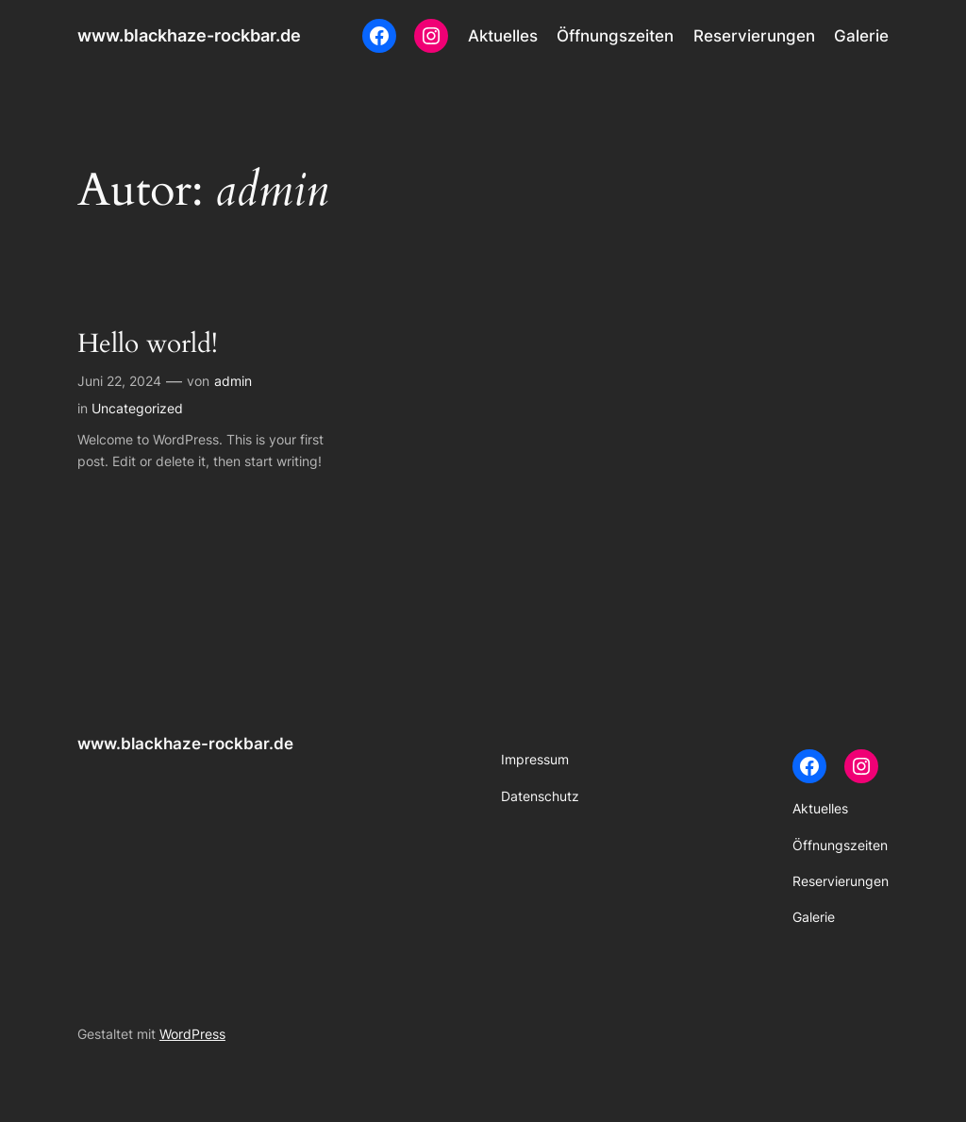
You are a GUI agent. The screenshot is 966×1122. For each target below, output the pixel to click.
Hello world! (147, 344)
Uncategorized (137, 408)
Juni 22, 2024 (119, 381)
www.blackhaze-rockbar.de (189, 35)
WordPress (192, 1034)
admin (233, 381)
